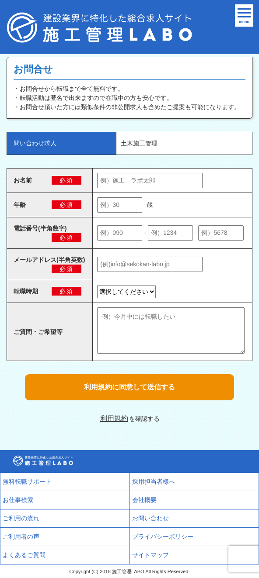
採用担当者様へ (153, 481)
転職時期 (26, 291)
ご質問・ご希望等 (38, 331)
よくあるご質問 (24, 554)
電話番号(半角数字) (40, 228)
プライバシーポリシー (162, 536)
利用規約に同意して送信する (129, 387)
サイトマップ (150, 554)
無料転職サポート (27, 481)
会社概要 (144, 499)
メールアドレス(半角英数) (49, 259)
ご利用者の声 (21, 536)
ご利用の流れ (21, 518)
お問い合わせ (150, 518)
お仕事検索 (18, 499)
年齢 (20, 204)
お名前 (23, 180)
